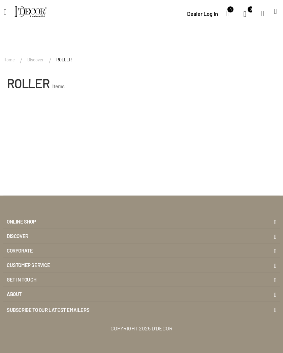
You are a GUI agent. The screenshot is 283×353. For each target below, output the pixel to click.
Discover (35, 59)
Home (9, 59)
